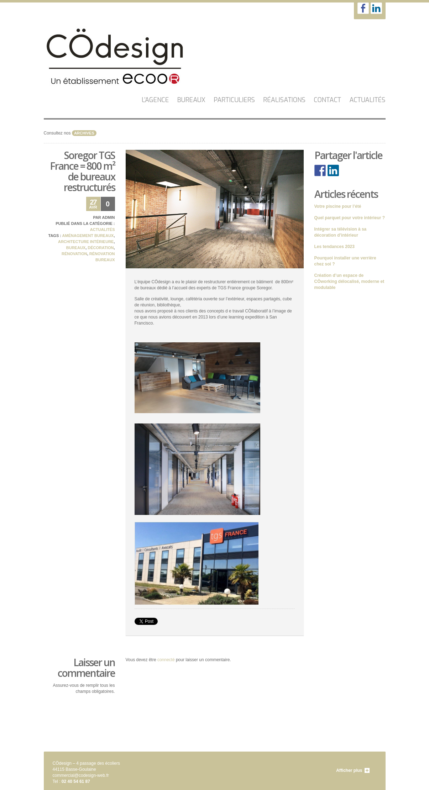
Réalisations (284, 100)
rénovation (74, 254)
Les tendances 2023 (334, 246)
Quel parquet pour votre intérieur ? (349, 217)
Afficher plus (349, 770)
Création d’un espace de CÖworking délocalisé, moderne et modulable (349, 281)
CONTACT (327, 100)
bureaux (75, 248)
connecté (166, 659)
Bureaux (191, 100)
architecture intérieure (86, 241)
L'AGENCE (155, 100)
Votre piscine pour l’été (337, 206)
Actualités (367, 100)
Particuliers (234, 100)
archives (84, 133)
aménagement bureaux (88, 235)
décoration (101, 248)
